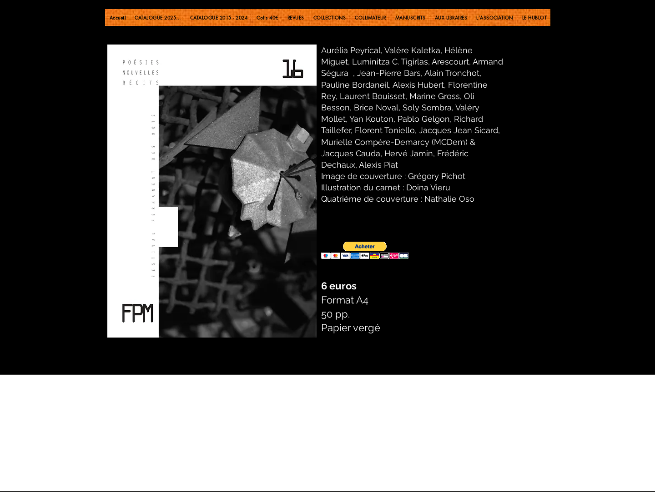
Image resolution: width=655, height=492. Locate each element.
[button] (364, 250)
